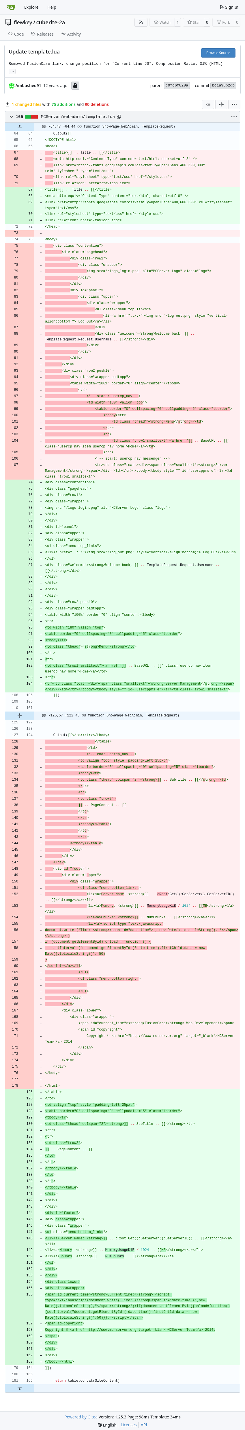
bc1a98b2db (223, 85)
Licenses (129, 1424)
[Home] (11, 7)
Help (51, 7)
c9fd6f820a (177, 85)
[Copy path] (119, 117)
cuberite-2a (50, 22)
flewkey (23, 22)
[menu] (234, 104)
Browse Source (218, 52)
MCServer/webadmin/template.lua (78, 117)
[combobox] (208, 104)
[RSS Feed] (141, 22)
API (144, 1424)
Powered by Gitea (81, 1417)
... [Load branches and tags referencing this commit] (12, 71)
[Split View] (221, 104)
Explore (31, 7)
